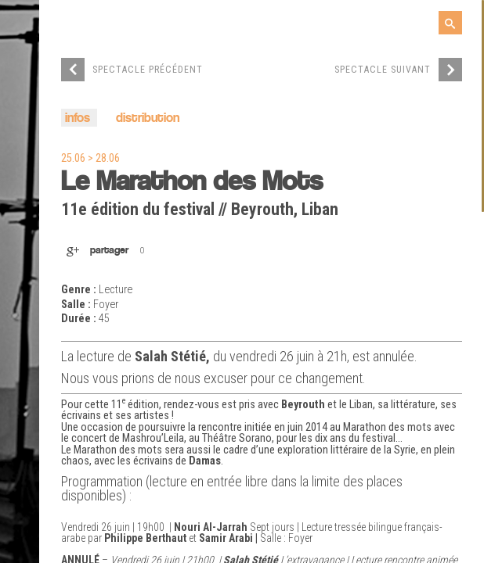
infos (77, 118)
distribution (147, 118)
